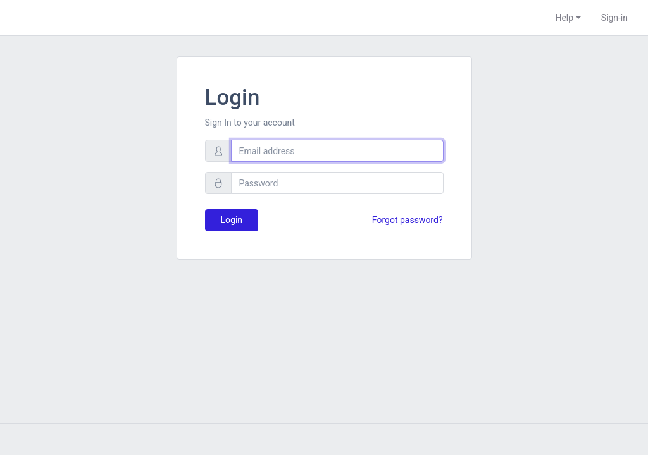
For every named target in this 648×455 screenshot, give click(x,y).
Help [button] (564, 18)
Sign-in (614, 18)
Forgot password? (407, 220)
